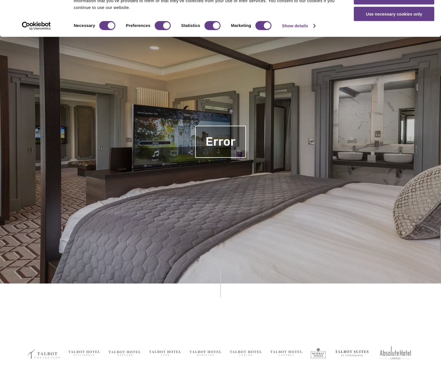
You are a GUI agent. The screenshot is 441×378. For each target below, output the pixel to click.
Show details (295, 59)
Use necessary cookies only (394, 47)
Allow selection (394, 30)
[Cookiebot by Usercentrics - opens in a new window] (36, 59)
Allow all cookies (394, 14)
